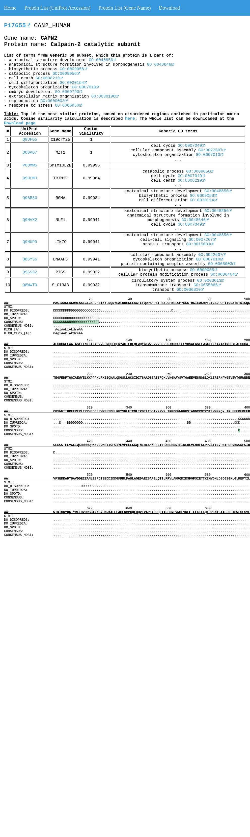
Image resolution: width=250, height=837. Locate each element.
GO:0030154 (73, 83)
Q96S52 (29, 272)
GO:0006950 (68, 105)
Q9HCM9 (29, 178)
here (130, 118)
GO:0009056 (66, 73)
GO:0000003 (54, 101)
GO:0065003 (221, 264)
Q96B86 (29, 198)
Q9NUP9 (29, 242)
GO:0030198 (105, 96)
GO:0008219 (49, 78)
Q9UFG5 (29, 139)
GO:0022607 (212, 150)
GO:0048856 (102, 60)
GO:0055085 (207, 285)
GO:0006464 (224, 274)
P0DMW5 (29, 165)
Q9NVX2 (29, 220)
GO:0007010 (85, 87)
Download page (20, 123)
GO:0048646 (160, 64)
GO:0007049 (191, 146)
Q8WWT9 (29, 285)
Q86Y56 (29, 259)
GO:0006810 (190, 290)
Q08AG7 (29, 152)
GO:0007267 (202, 239)
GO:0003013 (210, 280)
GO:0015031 (199, 244)
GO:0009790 (68, 92)
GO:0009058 (73, 69)
